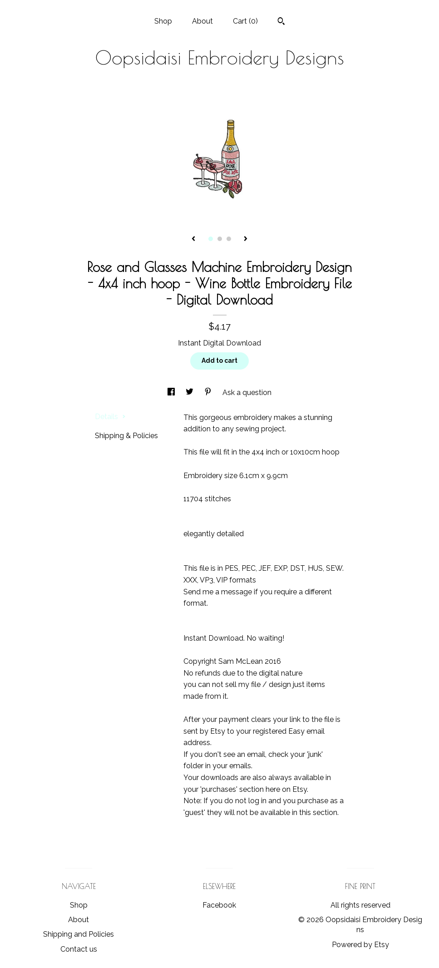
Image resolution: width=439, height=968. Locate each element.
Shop (163, 21)
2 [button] (219, 239)
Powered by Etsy (360, 944)
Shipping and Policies (78, 934)
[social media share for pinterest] (208, 392)
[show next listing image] (245, 239)
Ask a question (246, 392)
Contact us (78, 949)
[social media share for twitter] (190, 392)
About (202, 21)
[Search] (281, 22)
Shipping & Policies (126, 435)
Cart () (245, 21)
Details (110, 416)
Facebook (219, 905)
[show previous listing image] (193, 239)
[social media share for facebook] (172, 392)
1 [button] (210, 239)
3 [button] (229, 239)
